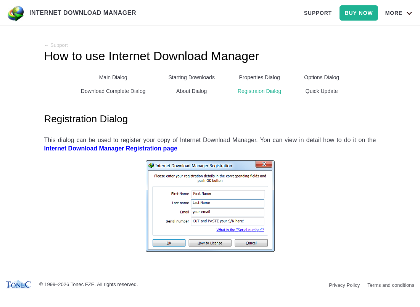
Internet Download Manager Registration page (110, 148)
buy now (358, 13)
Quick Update (322, 91)
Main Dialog (113, 77)
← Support (56, 45)
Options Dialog (321, 77)
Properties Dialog (259, 77)
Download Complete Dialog (113, 91)
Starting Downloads (192, 77)
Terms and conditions (390, 285)
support (318, 13)
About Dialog (191, 91)
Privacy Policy (344, 285)
